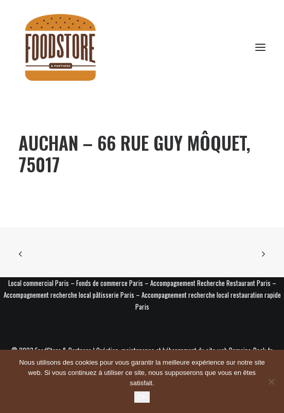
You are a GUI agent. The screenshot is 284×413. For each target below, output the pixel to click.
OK (142, 397)
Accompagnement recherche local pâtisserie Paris (69, 295)
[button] (260, 47)
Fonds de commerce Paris (109, 283)
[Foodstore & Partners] (60, 47)
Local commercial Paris (38, 283)
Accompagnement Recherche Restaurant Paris (210, 283)
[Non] (271, 381)
